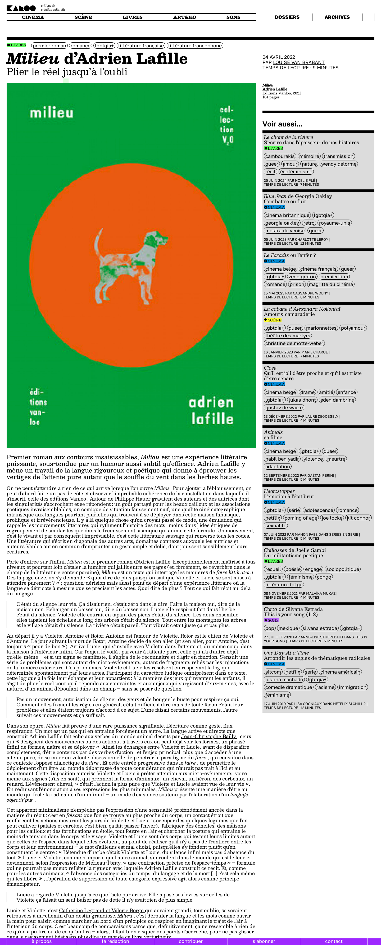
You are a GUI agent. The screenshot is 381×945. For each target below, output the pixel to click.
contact (334, 941)
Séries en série (343, 534)
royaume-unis (334, 223)
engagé (313, 569)
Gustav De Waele (284, 407)
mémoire (309, 156)
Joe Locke (332, 518)
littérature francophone (195, 45)
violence (313, 459)
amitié (326, 392)
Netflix (272, 518)
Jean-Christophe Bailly (209, 736)
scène (83, 17)
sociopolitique (342, 569)
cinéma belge (280, 269)
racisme (325, 687)
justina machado (284, 679)
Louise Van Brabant (299, 62)
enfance (347, 392)
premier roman (49, 45)
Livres (18, 45)
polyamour (353, 328)
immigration (352, 687)
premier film (334, 276)
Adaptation (277, 466)
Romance (80, 45)
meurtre (336, 459)
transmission (338, 156)
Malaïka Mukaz (320, 593)
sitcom (273, 672)
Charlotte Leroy (311, 239)
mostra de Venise (285, 230)
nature (309, 164)
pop (269, 628)
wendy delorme (338, 164)
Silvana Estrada (319, 628)
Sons (273, 620)
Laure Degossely (321, 416)
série (294, 510)
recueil (273, 569)
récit (270, 171)
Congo (324, 577)
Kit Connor (358, 518)
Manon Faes (306, 534)
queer (271, 164)
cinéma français (318, 269)
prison (297, 284)
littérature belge (283, 584)
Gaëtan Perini (320, 475)
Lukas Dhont (302, 400)
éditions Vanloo (68, 498)
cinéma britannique (287, 215)
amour (290, 164)
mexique (288, 628)
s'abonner (264, 941)
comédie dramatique (288, 687)
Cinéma (276, 207)
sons (233, 17)
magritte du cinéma (331, 284)
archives (337, 17)
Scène (275, 320)
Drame (307, 392)
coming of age (301, 518)
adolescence (318, 510)
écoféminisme (296, 171)
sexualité (275, 525)
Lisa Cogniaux (308, 704)
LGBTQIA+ (104, 45)
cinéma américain (340, 672)
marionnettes (321, 328)
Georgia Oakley (282, 223)
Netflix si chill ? (349, 704)
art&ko (184, 17)
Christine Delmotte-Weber (294, 343)
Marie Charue (314, 352)
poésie (293, 569)
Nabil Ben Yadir (282, 459)
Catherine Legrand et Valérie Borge (102, 910)
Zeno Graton (302, 276)
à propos (42, 941)
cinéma (33, 17)
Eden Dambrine (337, 400)
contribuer (191, 941)
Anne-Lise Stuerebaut (322, 637)
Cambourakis (280, 156)
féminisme (300, 577)
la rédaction (115, 941)
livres (133, 17)
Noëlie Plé (305, 180)
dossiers (287, 17)
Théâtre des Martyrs (287, 335)
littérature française (141, 45)
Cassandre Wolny (310, 293)
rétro (309, 223)
